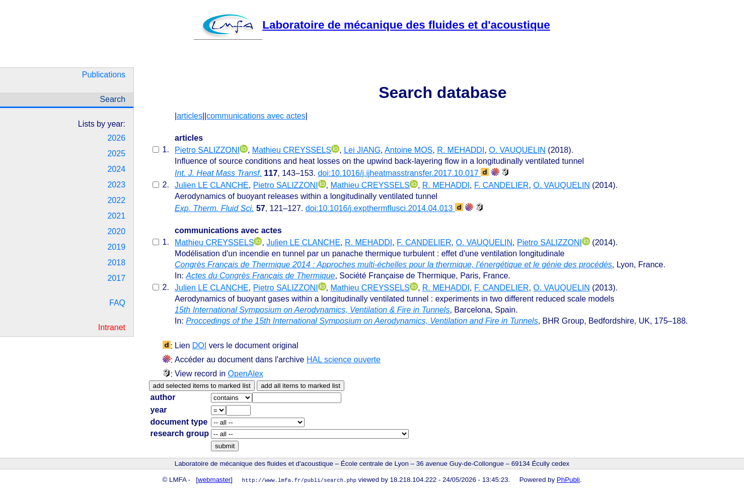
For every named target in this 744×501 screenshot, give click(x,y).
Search (112, 99)
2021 (116, 216)
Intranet (111, 327)
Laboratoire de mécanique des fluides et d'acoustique (372, 25)
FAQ (117, 302)
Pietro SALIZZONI (207, 150)
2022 (116, 200)
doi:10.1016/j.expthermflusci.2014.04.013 (384, 208)
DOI (199, 345)
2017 (116, 278)
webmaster (214, 479)
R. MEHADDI (460, 150)
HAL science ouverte (344, 359)
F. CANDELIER (501, 185)
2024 (116, 169)
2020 (116, 231)
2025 (116, 153)
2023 (116, 184)
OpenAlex (245, 373)
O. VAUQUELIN (517, 150)
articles (189, 116)
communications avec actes (256, 116)
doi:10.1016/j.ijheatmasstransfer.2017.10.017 (403, 173)
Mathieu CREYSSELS (291, 150)
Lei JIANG (362, 150)
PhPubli (568, 479)
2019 (116, 247)
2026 (116, 138)
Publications (103, 74)
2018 (116, 262)
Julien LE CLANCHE (212, 185)
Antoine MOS (408, 150)
